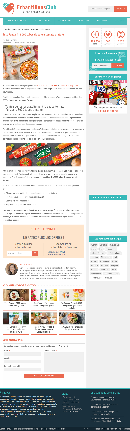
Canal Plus (114, 245)
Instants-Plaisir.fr (98, 253)
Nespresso (104, 261)
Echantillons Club (9, 29)
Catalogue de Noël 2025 (72, 409)
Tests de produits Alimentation (39, 29)
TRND (114, 269)
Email (6, 358)
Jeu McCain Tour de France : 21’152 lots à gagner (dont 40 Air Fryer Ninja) (106, 420)
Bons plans (84, 21)
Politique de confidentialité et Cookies (114, 429)
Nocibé (114, 261)
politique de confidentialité (57, 346)
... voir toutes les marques (101, 278)
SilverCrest (104, 269)
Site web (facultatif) (12, 366)
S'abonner (117, 66)
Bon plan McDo (69, 407)
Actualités (120, 21)
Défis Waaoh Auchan (71, 399)
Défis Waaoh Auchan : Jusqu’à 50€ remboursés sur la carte (105, 412)
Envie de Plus (110, 249)
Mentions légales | (91, 429)
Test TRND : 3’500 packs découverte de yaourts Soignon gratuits (44, 329)
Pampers (94, 265)
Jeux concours (64, 21)
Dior (101, 249)
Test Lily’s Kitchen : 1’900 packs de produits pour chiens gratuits (16, 329)
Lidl (115, 257)
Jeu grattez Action (70, 411)
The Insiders (106, 257)
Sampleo (6, 88)
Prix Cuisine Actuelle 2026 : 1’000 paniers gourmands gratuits (71, 305)
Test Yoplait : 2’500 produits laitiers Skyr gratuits (15, 304)
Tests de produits (42, 21)
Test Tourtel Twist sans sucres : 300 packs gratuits (44, 304)
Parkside (104, 265)
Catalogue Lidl (69, 397)
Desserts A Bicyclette (69, 85)
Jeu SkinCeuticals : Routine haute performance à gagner (104, 405)
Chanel (94, 249)
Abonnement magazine (108, 109)
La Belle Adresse (114, 253)
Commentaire (50, 350)
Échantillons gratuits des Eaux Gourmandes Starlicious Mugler (103, 398)
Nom (6, 350)
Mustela (94, 261)
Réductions (102, 21)
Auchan (94, 245)
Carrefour (103, 245)
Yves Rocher (96, 274)
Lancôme (94, 257)
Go (35, 253)
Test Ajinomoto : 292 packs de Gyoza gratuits (71, 328)
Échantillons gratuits (15, 21)
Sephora (94, 269)
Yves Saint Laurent (111, 274)
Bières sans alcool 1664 (47, 85)
